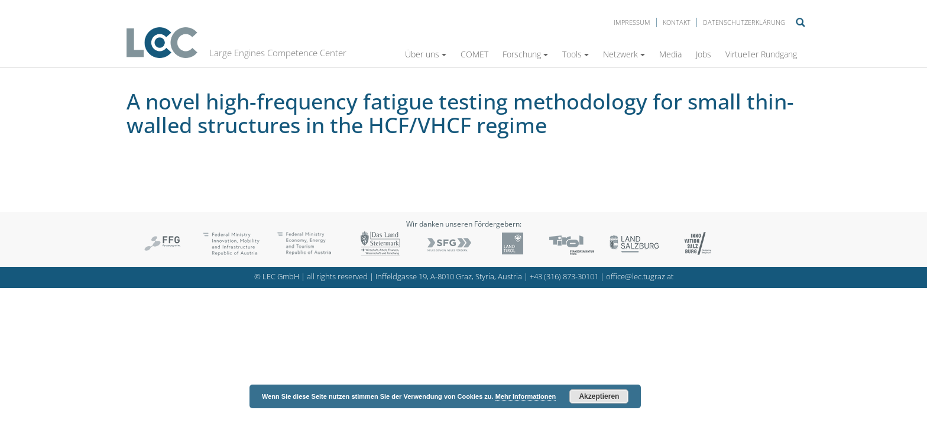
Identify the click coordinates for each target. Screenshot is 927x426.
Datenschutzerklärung (744, 22)
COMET (474, 54)
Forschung (525, 54)
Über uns (425, 54)
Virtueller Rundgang (761, 54)
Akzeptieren (599, 396)
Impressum (632, 22)
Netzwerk (624, 54)
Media (670, 54)
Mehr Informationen (525, 396)
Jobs (703, 54)
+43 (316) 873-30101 (564, 277)
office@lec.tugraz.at (639, 277)
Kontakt (677, 22)
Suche (800, 22)
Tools (575, 54)
